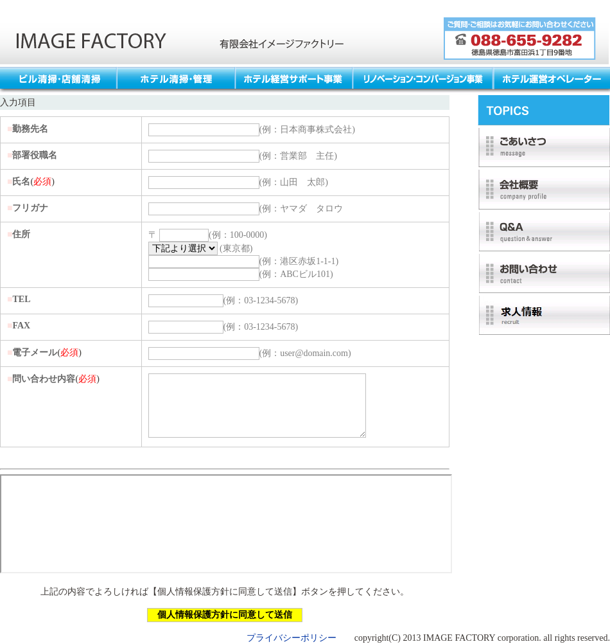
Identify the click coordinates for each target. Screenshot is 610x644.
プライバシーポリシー (291, 638)
